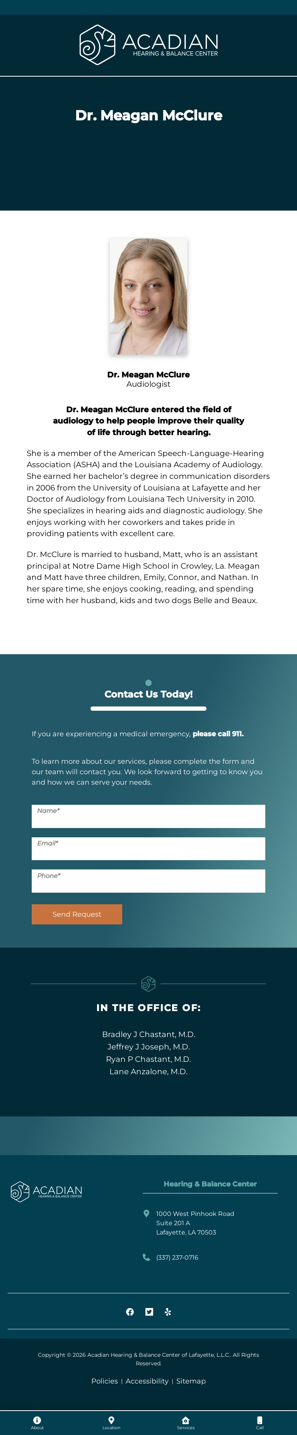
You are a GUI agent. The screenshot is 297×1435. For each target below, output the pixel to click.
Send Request (77, 914)
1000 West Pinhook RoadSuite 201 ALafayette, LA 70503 (188, 1223)
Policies (104, 1381)
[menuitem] (37, 1423)
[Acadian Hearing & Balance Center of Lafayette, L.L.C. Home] (148, 45)
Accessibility (147, 1381)
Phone (48, 876)
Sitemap (191, 1381)
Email (47, 843)
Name (48, 810)
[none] (37, 1423)
